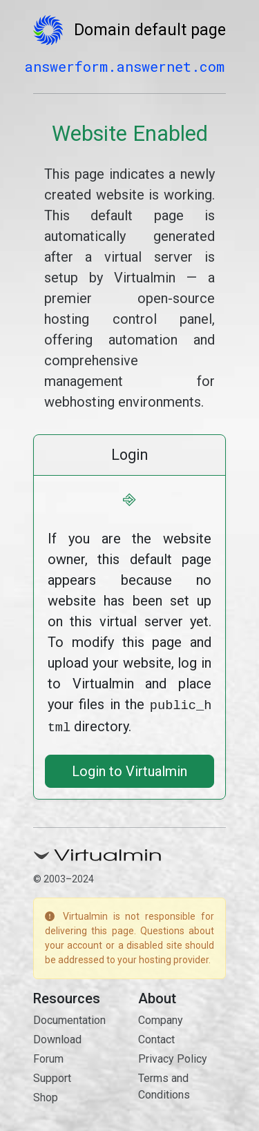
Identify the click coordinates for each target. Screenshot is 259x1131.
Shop (45, 1094)
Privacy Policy (172, 1056)
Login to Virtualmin (129, 768)
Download (57, 1036)
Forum (48, 1056)
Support (52, 1075)
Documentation (69, 1017)
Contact (156, 1036)
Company (160, 1017)
